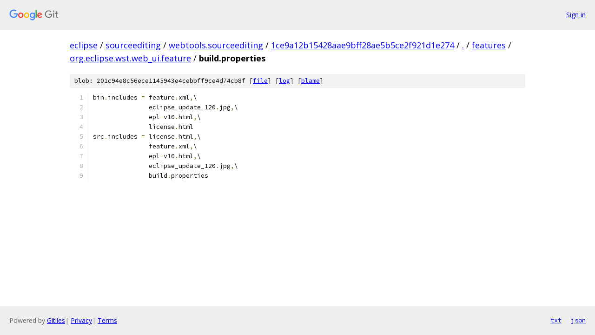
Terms (107, 320)
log (284, 81)
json (578, 320)
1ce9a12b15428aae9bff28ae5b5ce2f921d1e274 (362, 45)
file (260, 81)
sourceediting (133, 45)
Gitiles (56, 320)
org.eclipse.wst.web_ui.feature (130, 58)
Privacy (81, 320)
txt (556, 320)
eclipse (84, 45)
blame (310, 81)
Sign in (576, 14)
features (489, 45)
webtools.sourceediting (216, 45)
